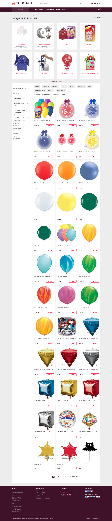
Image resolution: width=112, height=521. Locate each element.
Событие (45, 86)
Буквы (42, 46)
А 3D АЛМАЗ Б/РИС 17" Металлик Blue (88, 338)
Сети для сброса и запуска (67, 73)
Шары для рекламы (18, 136)
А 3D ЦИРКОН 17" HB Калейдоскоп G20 (88, 431)
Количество (80, 86)
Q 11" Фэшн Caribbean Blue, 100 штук (43, 276)
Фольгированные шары (44, 44)
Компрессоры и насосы (21, 73)
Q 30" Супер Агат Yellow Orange (41, 338)
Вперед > (75, 476)
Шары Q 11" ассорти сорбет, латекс (65, 245)
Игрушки (16, 93)
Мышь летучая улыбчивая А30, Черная (88, 463)
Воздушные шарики (18, 98)
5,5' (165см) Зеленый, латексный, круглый (88, 213)
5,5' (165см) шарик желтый (63, 213)
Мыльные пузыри (18, 128)
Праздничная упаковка (19, 130)
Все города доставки (65, 492)
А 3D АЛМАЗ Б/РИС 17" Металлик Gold (43, 369)
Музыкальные (47, 46)
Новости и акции (50, 9)
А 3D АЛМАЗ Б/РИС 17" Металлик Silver (88, 369)
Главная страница (16, 15)
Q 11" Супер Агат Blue (62, 276)
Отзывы (58, 9)
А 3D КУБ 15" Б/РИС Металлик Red (87, 400)
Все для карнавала (18, 91)
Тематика (54, 86)
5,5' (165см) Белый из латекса (41, 213)
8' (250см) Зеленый (38, 245)
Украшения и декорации (20, 88)
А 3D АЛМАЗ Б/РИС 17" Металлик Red (66, 369)
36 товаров (62, 94)
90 (70, 476)
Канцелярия (17, 133)
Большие (24, 46)
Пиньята (16, 125)
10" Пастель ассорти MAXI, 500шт (42, 120)
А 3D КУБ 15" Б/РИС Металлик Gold (65, 400)
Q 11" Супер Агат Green (84, 276)
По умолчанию (45, 94)
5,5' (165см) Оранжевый (62, 182)
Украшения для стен (18, 138)
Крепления (89, 44)
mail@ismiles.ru (67, 495)
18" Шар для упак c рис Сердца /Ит (65, 151)
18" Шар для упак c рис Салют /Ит (87, 120)
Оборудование (44, 73)
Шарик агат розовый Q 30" (63, 307)
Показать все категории (56, 81)
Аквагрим (16, 123)
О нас (32, 9)
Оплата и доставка (39, 9)
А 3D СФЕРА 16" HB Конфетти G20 (65, 431)
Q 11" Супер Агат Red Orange (41, 307)
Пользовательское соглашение (43, 498)
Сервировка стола (19, 85)
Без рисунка (46, 47)
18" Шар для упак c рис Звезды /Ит (42, 151)
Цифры (38, 46)
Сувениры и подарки (19, 96)
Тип (89, 86)
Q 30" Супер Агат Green (84, 307)
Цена (36, 86)
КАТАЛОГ (14, 488)
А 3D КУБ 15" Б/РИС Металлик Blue (42, 400)
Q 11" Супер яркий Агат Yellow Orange (88, 245)
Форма (50, 90)
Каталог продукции (26, 15)
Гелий (67, 44)
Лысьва (81, 3)
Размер (71, 86)
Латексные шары (22, 44)
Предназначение (39, 90)
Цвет (63, 86)
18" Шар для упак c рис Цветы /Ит (87, 151)
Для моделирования (23, 47)
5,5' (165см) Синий (83, 182)
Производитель (60, 90)
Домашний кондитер (19, 120)
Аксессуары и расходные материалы (90, 73)
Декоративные (19, 46)
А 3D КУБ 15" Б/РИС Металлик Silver (43, 431)
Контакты (64, 9)
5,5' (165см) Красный (39, 182)
